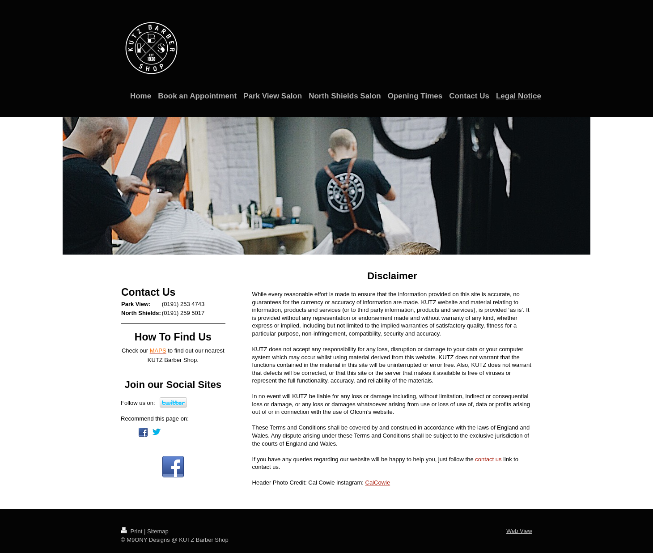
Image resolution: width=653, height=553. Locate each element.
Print (132, 531)
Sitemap (158, 531)
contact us (488, 459)
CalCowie (377, 482)
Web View (519, 530)
